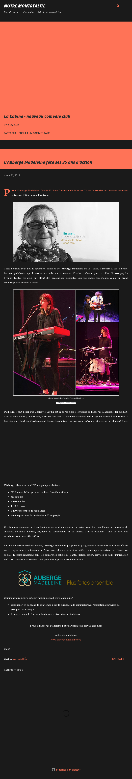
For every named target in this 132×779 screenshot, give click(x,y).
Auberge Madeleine (28, 190)
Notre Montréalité (24, 6)
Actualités (20, 658)
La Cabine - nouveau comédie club (37, 116)
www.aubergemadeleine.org (66, 639)
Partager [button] (10, 133)
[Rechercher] (118, 6)
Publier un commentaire (34, 133)
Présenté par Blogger (66, 769)
